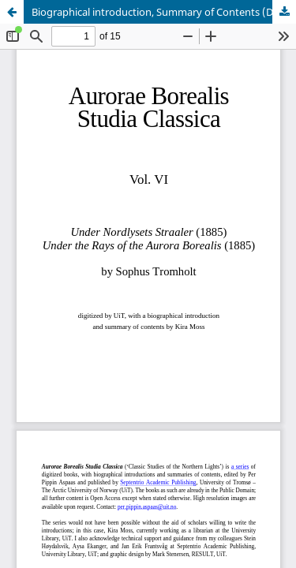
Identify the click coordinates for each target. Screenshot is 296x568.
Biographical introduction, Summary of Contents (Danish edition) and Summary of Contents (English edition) (164, 12)
